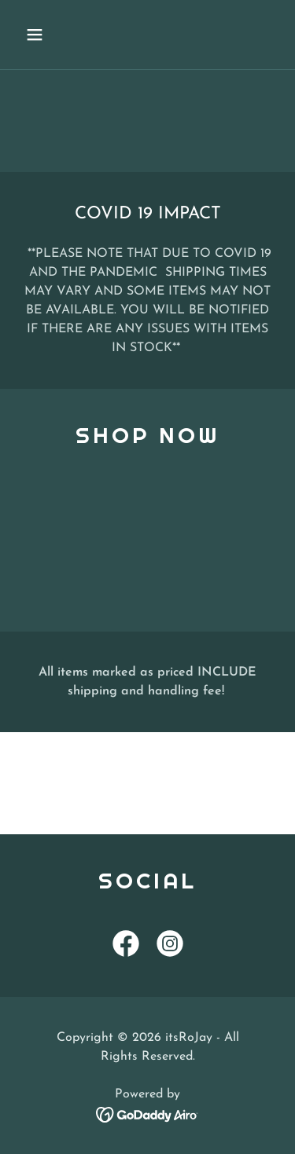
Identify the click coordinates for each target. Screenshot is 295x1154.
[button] (48, 34)
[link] (126, 946)
